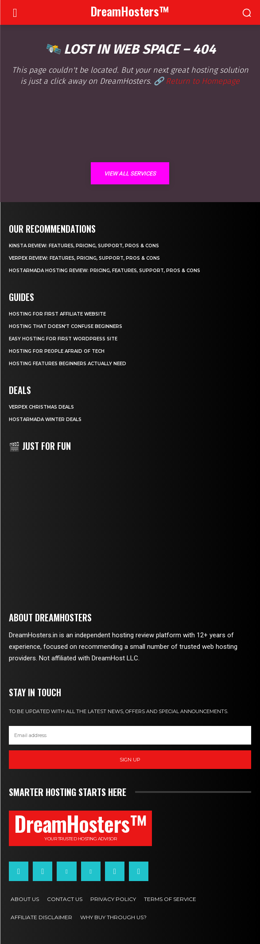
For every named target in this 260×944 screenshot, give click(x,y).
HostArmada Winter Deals (45, 419)
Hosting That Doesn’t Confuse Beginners (65, 326)
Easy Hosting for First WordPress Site (63, 339)
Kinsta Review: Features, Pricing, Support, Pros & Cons (84, 246)
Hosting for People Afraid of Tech (57, 351)
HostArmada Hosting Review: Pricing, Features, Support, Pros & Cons (104, 270)
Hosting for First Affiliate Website (57, 314)
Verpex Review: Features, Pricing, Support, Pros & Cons (84, 258)
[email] (130, 735)
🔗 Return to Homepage (197, 81)
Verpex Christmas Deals (41, 407)
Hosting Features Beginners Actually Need (67, 364)
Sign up (130, 760)
